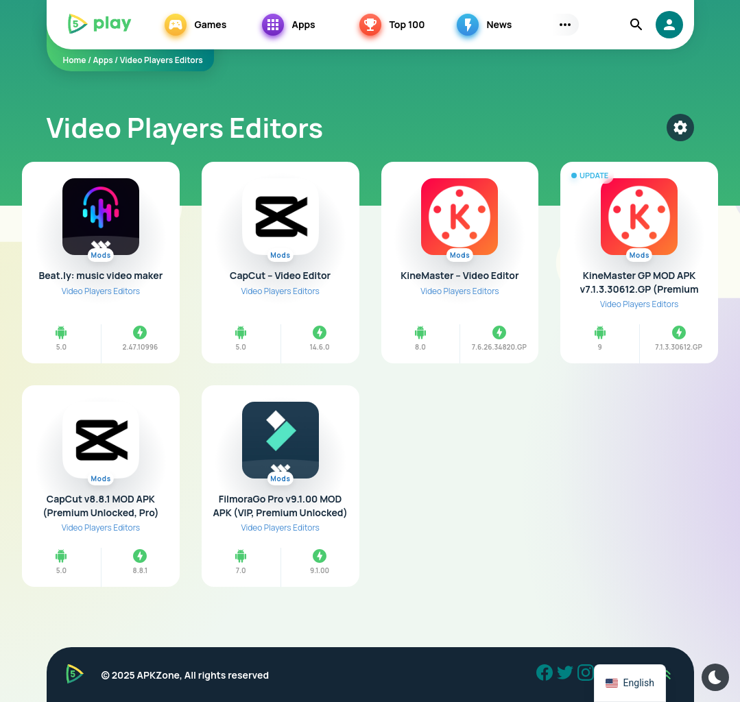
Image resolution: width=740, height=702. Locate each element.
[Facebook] (546, 674)
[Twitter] (567, 674)
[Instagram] (587, 674)
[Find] (636, 24)
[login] (669, 24)
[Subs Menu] (565, 25)
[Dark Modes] (715, 677)
